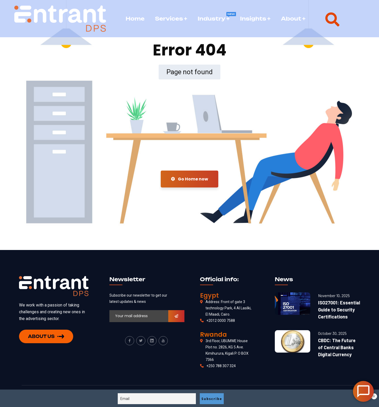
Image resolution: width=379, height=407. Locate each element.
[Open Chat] (363, 391)
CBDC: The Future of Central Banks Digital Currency (337, 347)
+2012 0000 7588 (220, 320)
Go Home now (189, 179)
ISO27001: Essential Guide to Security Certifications (339, 310)
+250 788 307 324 (221, 366)
